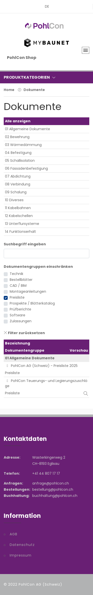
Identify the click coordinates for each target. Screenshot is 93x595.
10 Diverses (14, 200)
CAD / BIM (18, 285)
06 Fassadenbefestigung (26, 168)
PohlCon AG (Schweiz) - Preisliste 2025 (41, 365)
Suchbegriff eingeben (25, 244)
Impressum (20, 555)
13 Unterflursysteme (22, 223)
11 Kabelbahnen (18, 207)
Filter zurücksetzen (24, 332)
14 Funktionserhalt (20, 231)
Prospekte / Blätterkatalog (32, 303)
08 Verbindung (17, 184)
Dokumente (34, 89)
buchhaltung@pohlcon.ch (54, 495)
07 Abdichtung (18, 176)
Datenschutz (22, 544)
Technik (16, 273)
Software (17, 315)
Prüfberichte (20, 309)
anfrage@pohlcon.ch (50, 483)
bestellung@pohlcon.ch (52, 489)
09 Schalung (16, 192)
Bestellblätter (21, 279)
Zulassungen (20, 321)
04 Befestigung (18, 152)
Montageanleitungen (28, 291)
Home (9, 89)
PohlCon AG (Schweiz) (40, 584)
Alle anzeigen (18, 121)
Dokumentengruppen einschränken (38, 266)
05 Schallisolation (20, 160)
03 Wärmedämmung (23, 144)
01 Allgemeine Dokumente (27, 128)
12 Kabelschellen (19, 215)
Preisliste (17, 297)
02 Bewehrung (17, 136)
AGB (13, 534)
